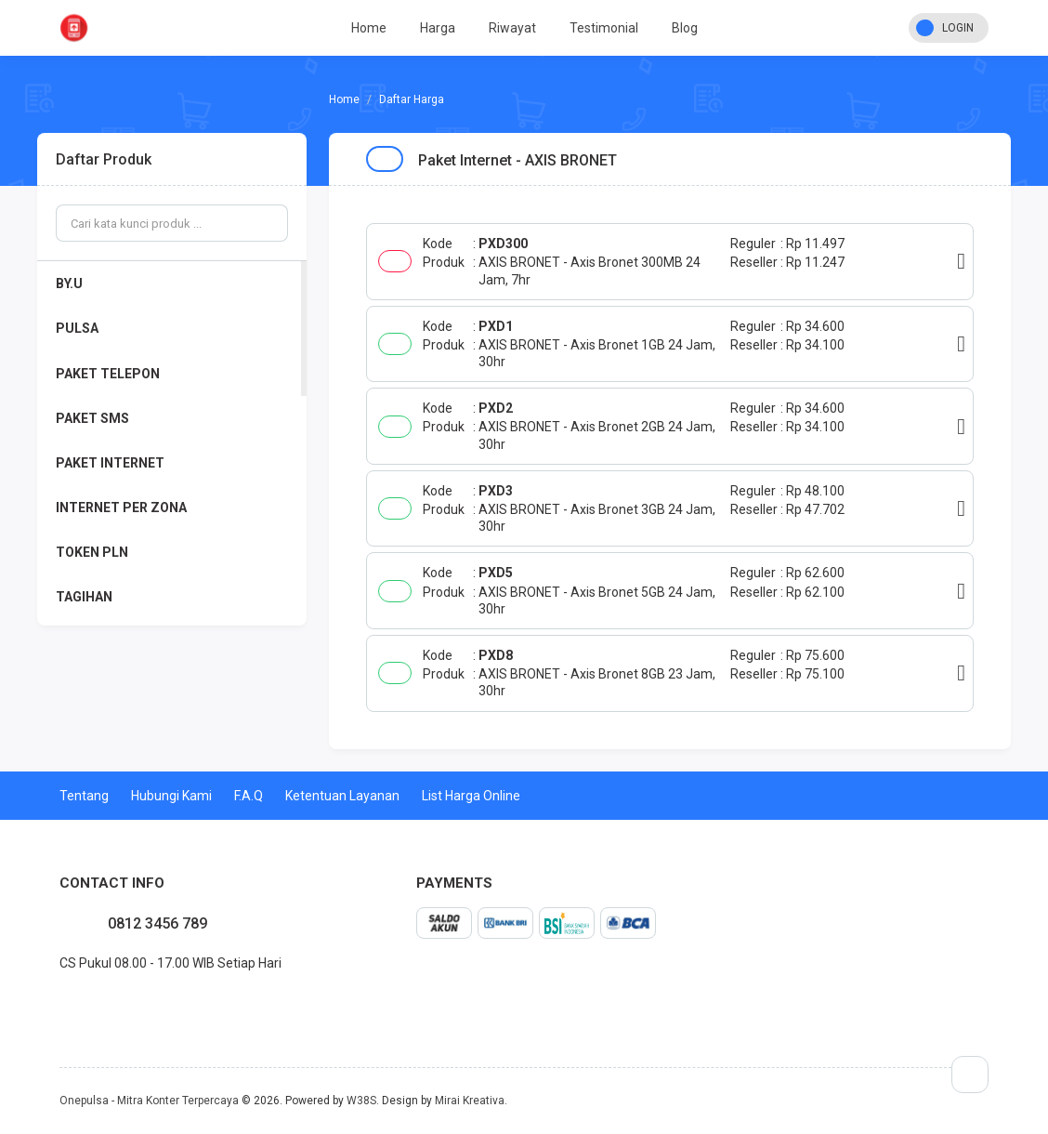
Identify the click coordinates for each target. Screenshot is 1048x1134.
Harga (437, 27)
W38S (361, 1100)
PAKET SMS (92, 418)
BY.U (69, 283)
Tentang (84, 795)
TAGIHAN (84, 596)
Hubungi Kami (171, 795)
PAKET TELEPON (108, 373)
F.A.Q (248, 795)
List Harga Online (471, 795)
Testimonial (604, 27)
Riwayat (512, 27)
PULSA (77, 328)
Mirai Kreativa (469, 1100)
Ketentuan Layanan (342, 795)
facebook (59, 1004)
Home (368, 27)
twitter (74, 1004)
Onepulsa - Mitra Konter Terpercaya (149, 1100)
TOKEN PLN (92, 552)
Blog (685, 27)
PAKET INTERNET (110, 462)
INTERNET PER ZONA (121, 507)
